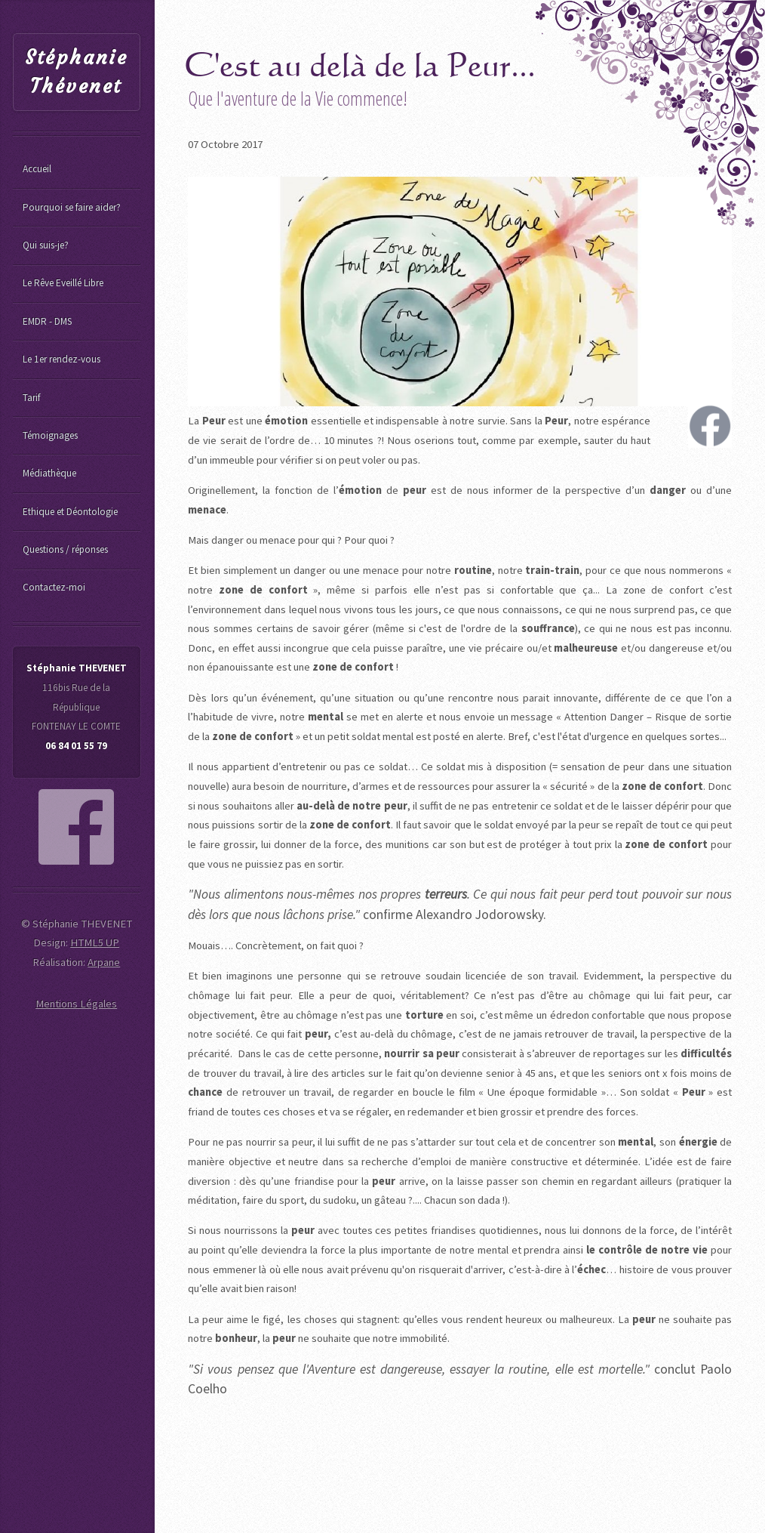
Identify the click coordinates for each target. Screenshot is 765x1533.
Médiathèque (49, 473)
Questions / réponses (65, 549)
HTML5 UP (94, 942)
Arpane (104, 962)
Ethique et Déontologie (70, 511)
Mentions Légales (76, 1003)
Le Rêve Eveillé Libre (63, 282)
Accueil (37, 168)
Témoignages (50, 435)
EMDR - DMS (47, 321)
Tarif (31, 397)
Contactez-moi (54, 587)
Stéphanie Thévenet (76, 72)
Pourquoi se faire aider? (72, 207)
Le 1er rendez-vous (61, 359)
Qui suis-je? (46, 245)
